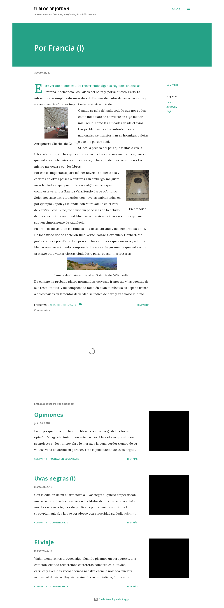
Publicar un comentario (64, 458)
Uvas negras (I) (55, 478)
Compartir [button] (172, 84)
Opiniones (48, 414)
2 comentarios (59, 522)
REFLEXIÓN (171, 106)
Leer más (132, 458)
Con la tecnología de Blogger (112, 599)
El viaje (44, 542)
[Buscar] (175, 9)
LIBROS (169, 102)
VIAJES (169, 111)
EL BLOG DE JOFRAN (51, 8)
